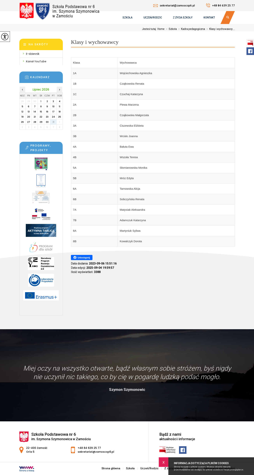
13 (29, 111)
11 (59, 106)
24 (53, 116)
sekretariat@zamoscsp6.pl (174, 5)
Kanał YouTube (36, 61)
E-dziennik (32, 54)
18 (60, 111)
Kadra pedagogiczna (191, 29)
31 (53, 121)
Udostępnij (81, 257)
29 (41, 121)
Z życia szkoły (182, 17)
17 (53, 111)
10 (53, 106)
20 (28, 116)
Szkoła (127, 17)
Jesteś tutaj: (149, 29)
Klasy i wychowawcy (94, 42)
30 (47, 121)
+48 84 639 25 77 (220, 5)
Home (160, 29)
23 (47, 116)
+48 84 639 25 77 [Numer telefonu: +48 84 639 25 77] (89, 448)
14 (35, 111)
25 (59, 116)
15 (41, 111)
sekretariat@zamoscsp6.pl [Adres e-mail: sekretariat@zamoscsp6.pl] (96, 452)
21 (35, 116)
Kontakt (209, 17)
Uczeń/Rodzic (152, 17)
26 (22, 121)
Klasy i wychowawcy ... (220, 29)
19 (22, 116)
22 (41, 116)
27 (28, 121)
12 (22, 111)
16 (47, 111)
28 (35, 121)
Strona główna (110, 468)
